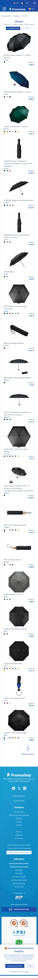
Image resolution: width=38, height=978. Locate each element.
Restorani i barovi (19, 884)
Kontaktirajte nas (19, 909)
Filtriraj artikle (13, 28)
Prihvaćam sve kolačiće (14, 966)
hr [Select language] (16, 3)
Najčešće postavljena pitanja (19, 815)
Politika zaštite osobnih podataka (19, 848)
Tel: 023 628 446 (19, 801)
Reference (19, 835)
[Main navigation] (4, 9)
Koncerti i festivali (19, 877)
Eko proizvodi (19, 887)
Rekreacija (19, 874)
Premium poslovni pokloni (19, 867)
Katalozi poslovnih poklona (19, 864)
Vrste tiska (19, 839)
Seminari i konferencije (19, 880)
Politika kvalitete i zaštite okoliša (19, 845)
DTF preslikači (19, 896)
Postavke (30, 966)
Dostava (19, 819)
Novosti (19, 832)
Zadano (26, 28)
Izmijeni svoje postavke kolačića (19, 852)
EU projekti (19, 870)
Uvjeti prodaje (19, 812)
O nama (19, 822)
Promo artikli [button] (6, 16)
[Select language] (31, 9)
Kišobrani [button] (16, 16)
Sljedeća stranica (27, 750)
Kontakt (19, 825)
